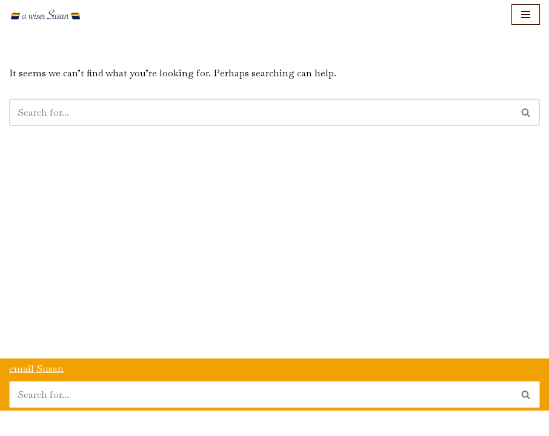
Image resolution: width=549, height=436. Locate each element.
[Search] (261, 112)
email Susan (36, 368)
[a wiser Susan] (45, 14)
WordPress (114, 423)
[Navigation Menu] (525, 14)
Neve (20, 423)
